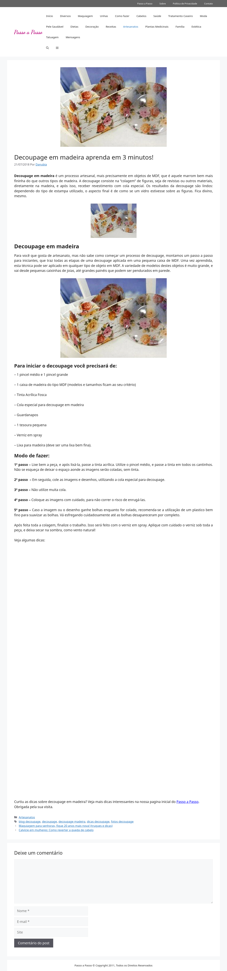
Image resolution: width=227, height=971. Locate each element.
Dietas (74, 26)
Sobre (162, 3)
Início (49, 16)
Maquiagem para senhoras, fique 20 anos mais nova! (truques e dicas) (66, 826)
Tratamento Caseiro (180, 16)
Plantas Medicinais (156, 26)
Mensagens (73, 37)
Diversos (65, 16)
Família (180, 26)
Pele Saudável (54, 26)
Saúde (157, 16)
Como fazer (122, 16)
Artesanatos (130, 26)
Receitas (111, 26)
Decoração (92, 26)
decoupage (49, 821)
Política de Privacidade (185, 3)
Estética (196, 26)
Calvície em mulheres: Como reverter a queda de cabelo (56, 830)
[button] (47, 47)
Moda (203, 16)
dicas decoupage (98, 821)
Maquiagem (85, 16)
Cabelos (141, 16)
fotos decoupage (122, 821)
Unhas (104, 16)
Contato (208, 3)
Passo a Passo (144, 3)
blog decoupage (30, 821)
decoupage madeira (72, 821)
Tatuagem (52, 37)
